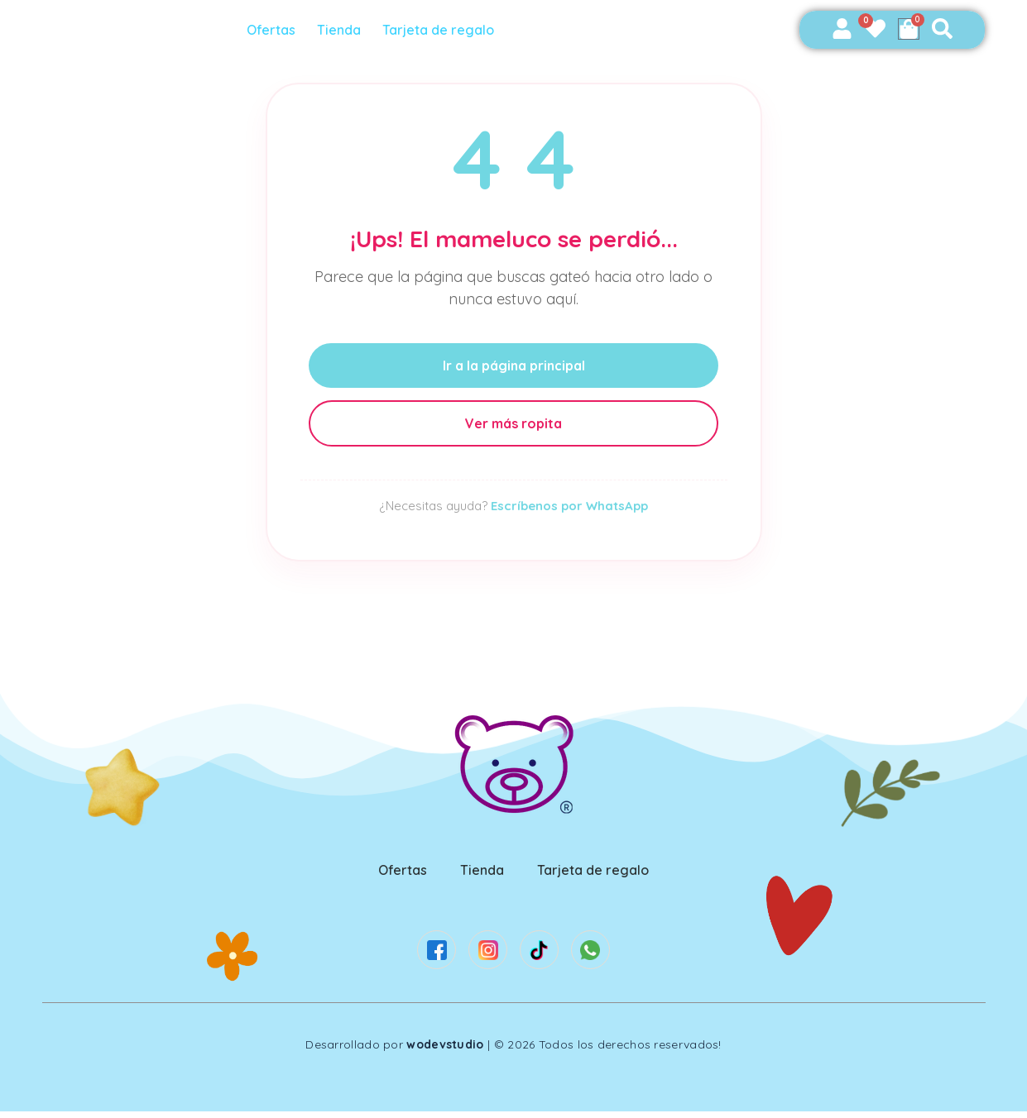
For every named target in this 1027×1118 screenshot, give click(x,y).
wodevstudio (444, 1051)
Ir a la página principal (513, 365)
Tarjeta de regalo (443, 30)
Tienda (344, 30)
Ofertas (276, 30)
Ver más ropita (513, 423)
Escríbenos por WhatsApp (569, 506)
